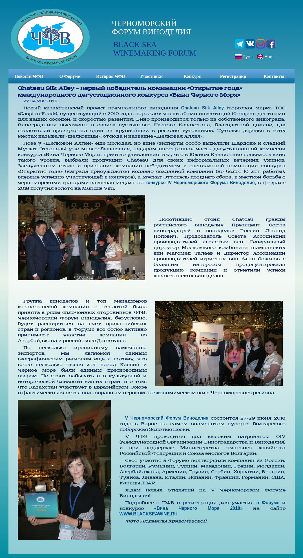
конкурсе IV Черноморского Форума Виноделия (200, 182)
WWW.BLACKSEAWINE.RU (149, 513)
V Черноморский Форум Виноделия (167, 418)
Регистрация (233, 76)
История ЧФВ (110, 76)
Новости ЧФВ (29, 76)
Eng (264, 56)
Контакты (274, 76)
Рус (242, 56)
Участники (151, 76)
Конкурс (192, 76)
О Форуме (69, 76)
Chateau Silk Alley (202, 107)
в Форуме (268, 502)
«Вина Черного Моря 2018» (198, 508)
